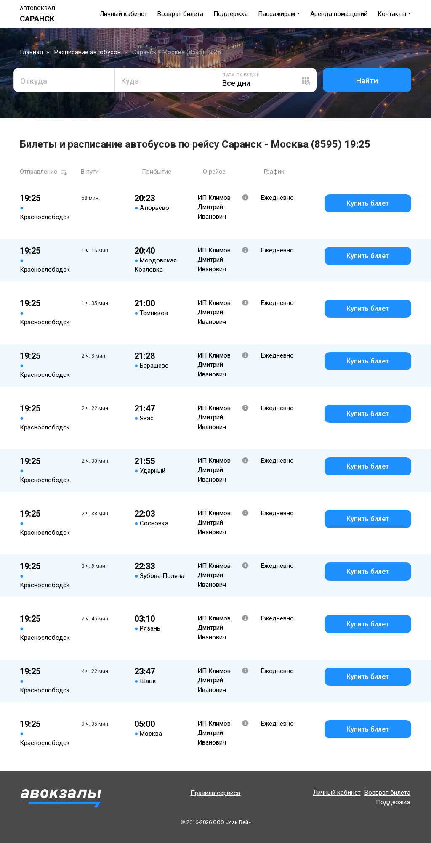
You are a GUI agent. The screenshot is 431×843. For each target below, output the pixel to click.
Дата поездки (241, 75)
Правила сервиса (215, 793)
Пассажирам (276, 14)
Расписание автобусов (87, 52)
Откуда (33, 81)
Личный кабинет (123, 14)
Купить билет (367, 203)
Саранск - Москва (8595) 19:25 (176, 52)
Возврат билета (180, 14)
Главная (31, 52)
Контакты (392, 14)
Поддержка (230, 14)
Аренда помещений (338, 14)
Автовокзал (37, 8)
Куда (130, 81)
